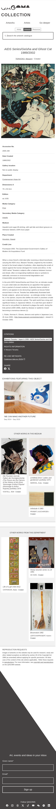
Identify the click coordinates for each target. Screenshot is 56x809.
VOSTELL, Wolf (8, 492)
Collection (15, 14)
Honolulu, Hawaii (8, 239)
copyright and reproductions (43, 662)
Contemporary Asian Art (11, 179)
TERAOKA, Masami (24, 59)
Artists (27, 23)
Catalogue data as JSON (13, 359)
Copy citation (9, 342)
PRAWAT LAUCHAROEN (39, 511)
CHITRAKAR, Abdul (10, 590)
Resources (36, 29)
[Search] (28, 36)
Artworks (10, 23)
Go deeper (45, 23)
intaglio (5, 218)
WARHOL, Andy (36, 483)
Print (4, 208)
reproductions (9, 662)
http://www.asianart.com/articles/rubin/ (29, 317)
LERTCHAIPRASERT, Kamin (40, 636)
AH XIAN (33, 575)
